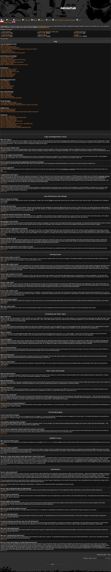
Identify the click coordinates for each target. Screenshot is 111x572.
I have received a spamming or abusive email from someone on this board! (19, 104)
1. (6, 31)
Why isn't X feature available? (8, 110)
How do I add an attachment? (8, 116)
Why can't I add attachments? (8, 122)
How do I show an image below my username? (12, 62)
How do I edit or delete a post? (8, 70)
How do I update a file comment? (9, 120)
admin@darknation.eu (43, 27)
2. (48, 31)
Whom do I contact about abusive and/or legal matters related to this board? (19, 111)
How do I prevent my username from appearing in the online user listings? (19, 49)
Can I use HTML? (5, 82)
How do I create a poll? (6, 72)
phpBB (52, 564)
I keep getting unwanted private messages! (11, 103)
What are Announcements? (7, 86)
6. (76, 35)
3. (79, 31)
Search (9, 20)
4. (7, 35)
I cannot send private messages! (9, 102)
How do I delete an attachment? (8, 118)
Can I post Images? (5, 84)
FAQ (3, 20)
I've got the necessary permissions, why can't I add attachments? (17, 123)
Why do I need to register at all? (8, 46)
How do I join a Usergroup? (7, 96)
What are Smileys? (5, 83)
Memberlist (17, 20)
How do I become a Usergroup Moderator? (11, 97)
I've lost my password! (6, 50)
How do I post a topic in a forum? (9, 69)
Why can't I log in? (5, 45)
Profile (48, 20)
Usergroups (26, 20)
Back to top (4, 145)
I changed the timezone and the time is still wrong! (13, 59)
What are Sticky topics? (6, 87)
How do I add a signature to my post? (10, 71)
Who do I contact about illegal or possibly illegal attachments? (16, 127)
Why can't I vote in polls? (7, 76)
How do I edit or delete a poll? (8, 74)
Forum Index (4, 38)
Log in (78, 20)
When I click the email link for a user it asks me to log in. (14, 64)
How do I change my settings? (8, 57)
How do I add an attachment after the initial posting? (13, 117)
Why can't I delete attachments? (8, 124)
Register (41, 20)
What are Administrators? (7, 93)
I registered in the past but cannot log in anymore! (13, 52)
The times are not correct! (7, 58)
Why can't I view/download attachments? (11, 126)
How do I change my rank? (7, 63)
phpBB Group (47, 442)
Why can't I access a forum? (8, 75)
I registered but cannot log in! (8, 51)
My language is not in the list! (8, 61)
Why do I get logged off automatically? (10, 47)
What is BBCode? (5, 81)
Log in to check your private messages (63, 20)
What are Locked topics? (7, 88)
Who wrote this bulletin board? (8, 109)
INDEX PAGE (8, 22)
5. (42, 35)
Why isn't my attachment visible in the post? (11, 121)
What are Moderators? (6, 94)
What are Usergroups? (6, 95)
